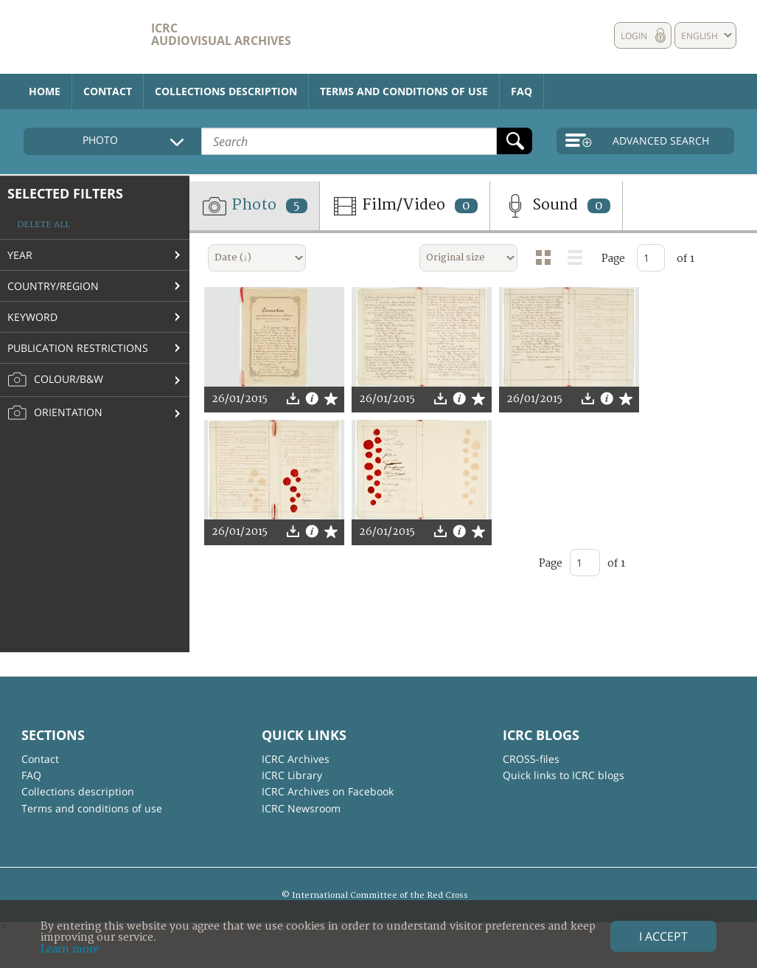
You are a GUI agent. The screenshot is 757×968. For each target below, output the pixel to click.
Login (634, 36)
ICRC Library (292, 775)
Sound (556, 205)
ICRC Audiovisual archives (221, 34)
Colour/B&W (55, 380)
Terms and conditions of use (404, 91)
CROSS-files (531, 759)
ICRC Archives (295, 759)
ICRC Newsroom (301, 808)
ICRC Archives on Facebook (328, 791)
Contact (107, 91)
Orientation (54, 413)
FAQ (521, 91)
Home (44, 91)
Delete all (43, 224)
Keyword (32, 317)
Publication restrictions (77, 348)
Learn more (70, 949)
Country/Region (53, 286)
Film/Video (405, 205)
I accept (663, 936)
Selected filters (65, 193)
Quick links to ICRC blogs (563, 775)
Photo (254, 205)
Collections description (226, 91)
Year (19, 255)
